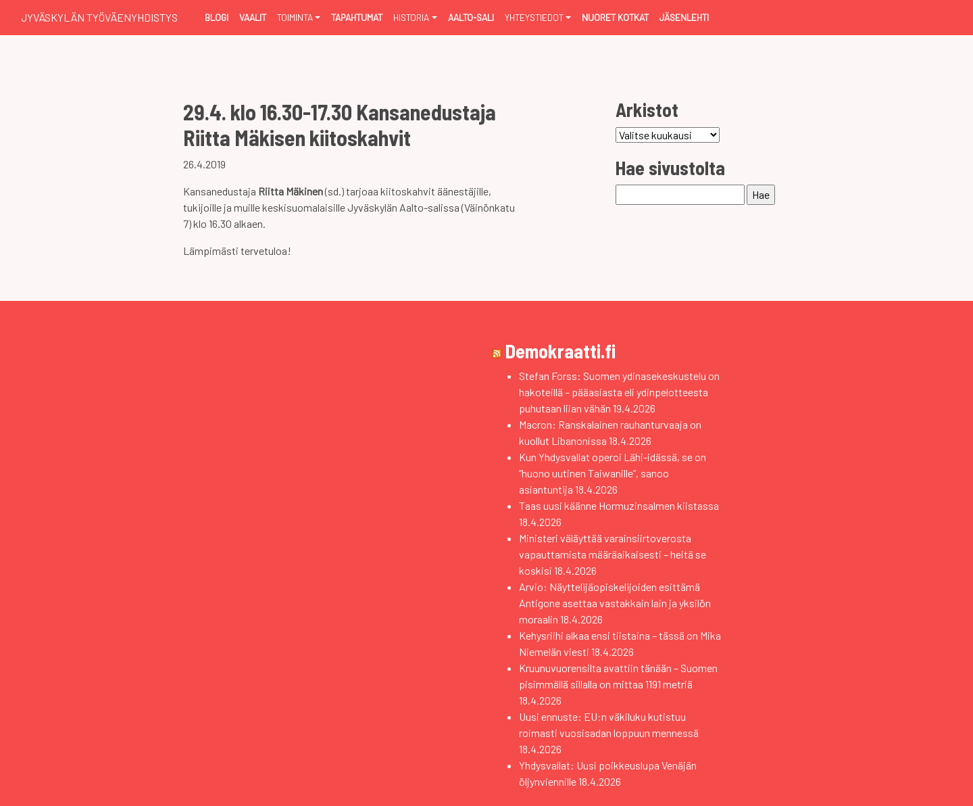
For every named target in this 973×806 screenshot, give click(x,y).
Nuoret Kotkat (615, 17)
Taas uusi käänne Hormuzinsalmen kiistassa (619, 505)
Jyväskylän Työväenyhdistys (99, 17)
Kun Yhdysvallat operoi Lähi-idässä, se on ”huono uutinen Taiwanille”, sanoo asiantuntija (612, 473)
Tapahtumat (356, 17)
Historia (411, 17)
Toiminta (295, 17)
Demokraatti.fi (560, 350)
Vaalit (252, 17)
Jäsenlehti (684, 17)
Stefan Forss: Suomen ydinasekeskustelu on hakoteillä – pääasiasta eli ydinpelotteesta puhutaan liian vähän (619, 391)
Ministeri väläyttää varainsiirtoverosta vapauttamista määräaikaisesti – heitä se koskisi (612, 554)
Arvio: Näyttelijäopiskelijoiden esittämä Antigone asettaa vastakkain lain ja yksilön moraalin (615, 602)
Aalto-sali (471, 17)
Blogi (216, 17)
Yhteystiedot (534, 17)
